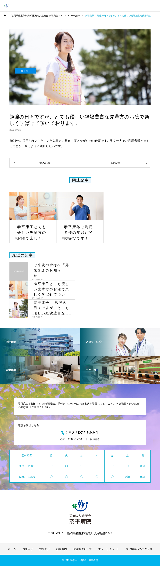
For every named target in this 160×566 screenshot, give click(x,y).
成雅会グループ (82, 549)
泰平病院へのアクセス (139, 549)
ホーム (12, 549)
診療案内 (61, 549)
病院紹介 (44, 549)
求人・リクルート (108, 549)
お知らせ (27, 549)
